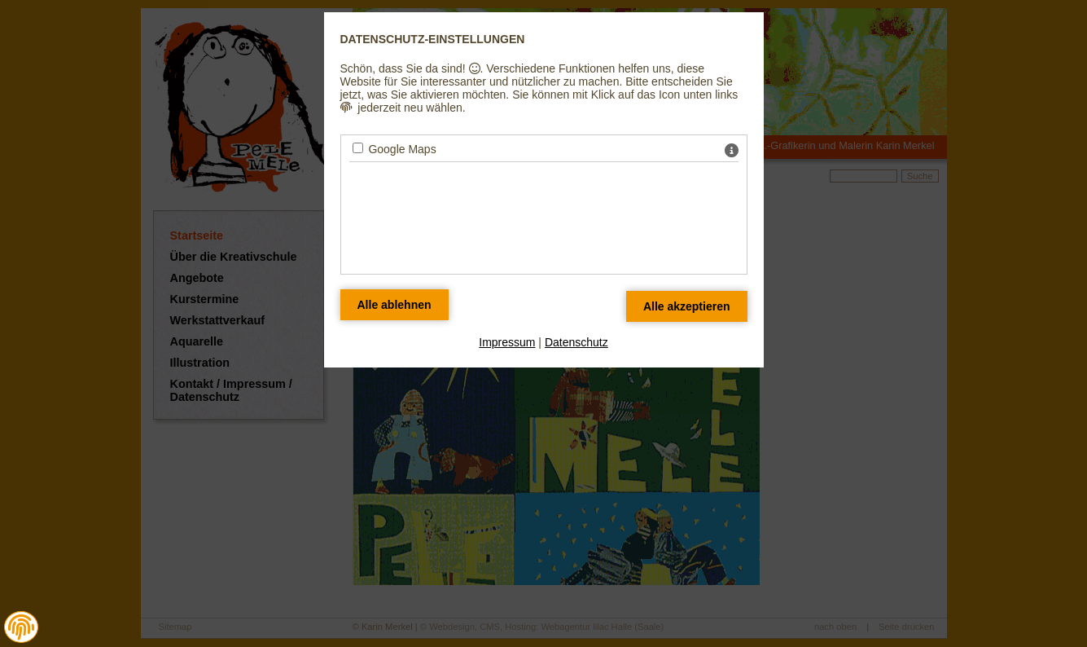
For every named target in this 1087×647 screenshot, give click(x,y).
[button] (21, 627)
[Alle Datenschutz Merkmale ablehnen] (394, 304)
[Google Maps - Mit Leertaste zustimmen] (358, 148)
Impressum (507, 342)
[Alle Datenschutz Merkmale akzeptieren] (686, 306)
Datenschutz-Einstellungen (432, 39)
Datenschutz (576, 342)
